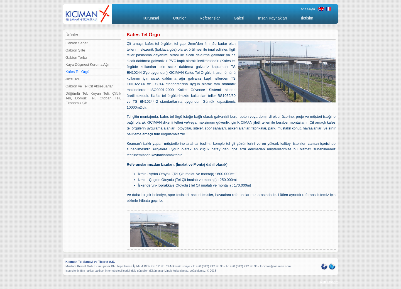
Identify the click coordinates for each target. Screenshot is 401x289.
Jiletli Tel (72, 79)
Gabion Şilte (75, 50)
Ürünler (179, 18)
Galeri (239, 18)
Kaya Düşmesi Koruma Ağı (87, 64)
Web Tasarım (329, 281)
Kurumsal (151, 18)
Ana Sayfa (308, 9)
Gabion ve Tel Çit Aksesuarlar (89, 86)
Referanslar (210, 18)
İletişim (307, 18)
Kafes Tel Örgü (77, 72)
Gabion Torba (76, 57)
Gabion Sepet (76, 43)
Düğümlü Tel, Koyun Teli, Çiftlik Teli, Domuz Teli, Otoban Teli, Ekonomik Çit (93, 98)
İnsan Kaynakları (272, 18)
